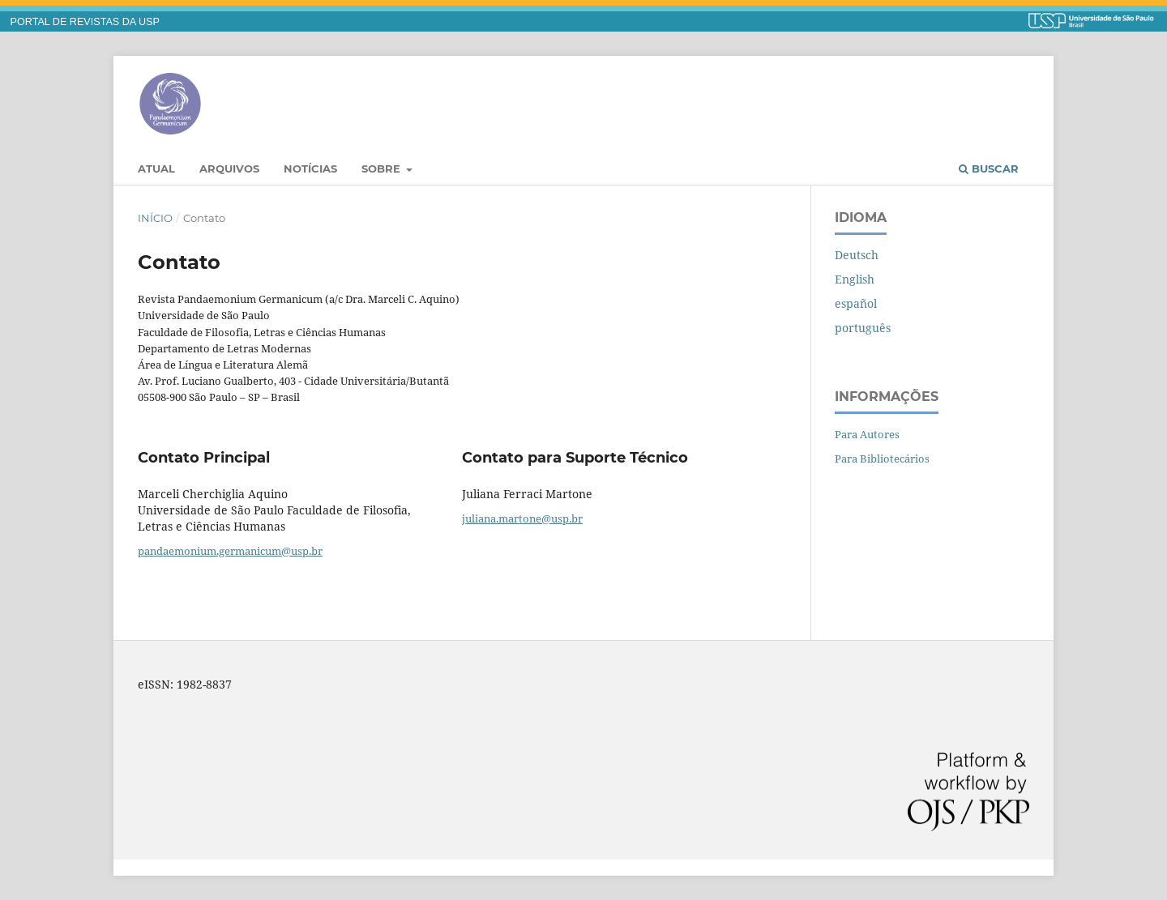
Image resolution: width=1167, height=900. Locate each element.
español (856, 303)
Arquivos (229, 168)
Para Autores (867, 434)
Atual (156, 168)
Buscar (989, 168)
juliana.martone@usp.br (522, 518)
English (854, 279)
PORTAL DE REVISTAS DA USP (85, 22)
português (863, 327)
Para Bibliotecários (882, 458)
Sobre (382, 168)
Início (155, 217)
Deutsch (856, 254)
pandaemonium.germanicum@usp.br (230, 551)
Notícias (310, 168)
